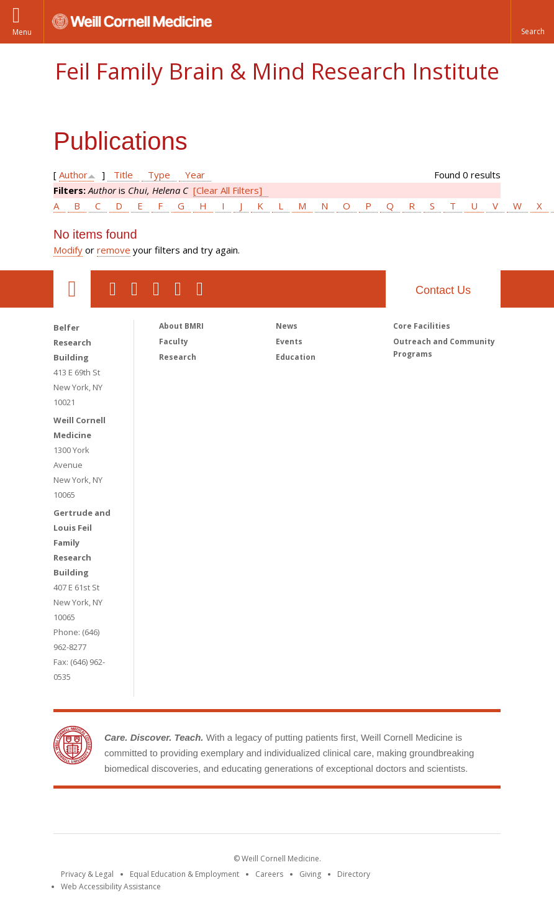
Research (177, 357)
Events (289, 341)
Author (73, 174)
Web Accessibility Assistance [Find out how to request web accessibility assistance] (111, 886)
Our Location (72, 289)
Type (159, 174)
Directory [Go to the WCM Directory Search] (353, 874)
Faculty (173, 341)
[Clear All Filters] (227, 190)
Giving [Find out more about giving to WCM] (310, 874)
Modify (68, 250)
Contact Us (443, 290)
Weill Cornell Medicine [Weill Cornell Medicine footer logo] (186, 813)
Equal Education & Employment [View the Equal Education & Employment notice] (184, 874)
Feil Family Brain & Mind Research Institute (277, 71)
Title (123, 174)
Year (195, 174)
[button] (532, 22)
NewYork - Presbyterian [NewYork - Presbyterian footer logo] (381, 813)
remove (113, 250)
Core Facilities (421, 326)
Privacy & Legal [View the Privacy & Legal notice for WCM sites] (87, 874)
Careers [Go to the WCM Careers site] (269, 874)
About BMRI (181, 326)
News (286, 326)
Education (296, 357)
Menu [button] (22, 32)
